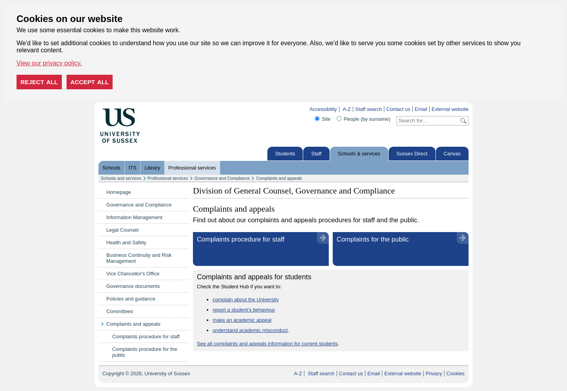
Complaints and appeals (279, 178)
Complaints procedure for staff (146, 336)
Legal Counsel (122, 230)
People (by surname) (367, 119)
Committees (119, 311)
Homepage (118, 192)
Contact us (398, 109)
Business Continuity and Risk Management (139, 258)
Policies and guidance (131, 299)
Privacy (434, 373)
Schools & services (359, 154)
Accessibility (323, 109)
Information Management (134, 217)
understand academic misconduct (250, 330)
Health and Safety (126, 242)
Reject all (39, 82)
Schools (111, 168)
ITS (133, 168)
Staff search (368, 109)
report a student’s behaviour (244, 310)
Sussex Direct (412, 154)
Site (326, 119)
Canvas (452, 154)
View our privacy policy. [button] (49, 63)
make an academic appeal (242, 320)
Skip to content (156, 109)
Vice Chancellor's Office (132, 274)
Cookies (456, 373)
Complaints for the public (373, 239)
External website (450, 109)
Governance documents (133, 286)
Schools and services (121, 178)
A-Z (347, 109)
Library (152, 168)
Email (421, 109)
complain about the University (246, 299)
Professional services (192, 168)
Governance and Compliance (222, 178)
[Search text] (428, 120)
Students (285, 154)
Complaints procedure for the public (144, 352)
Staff (316, 154)
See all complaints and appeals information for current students (267, 344)
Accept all (89, 82)
